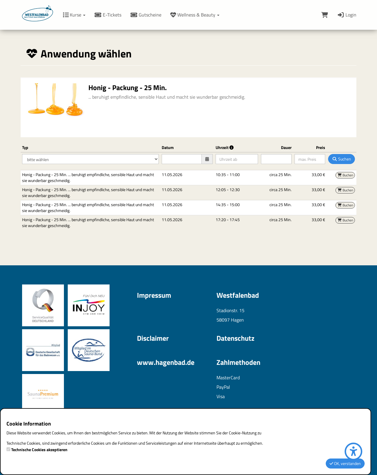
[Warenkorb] (325, 14)
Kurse (74, 14)
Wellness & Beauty (194, 14)
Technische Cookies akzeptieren (39, 450)
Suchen (341, 159)
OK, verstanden (345, 463)
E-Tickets (107, 14)
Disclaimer (153, 338)
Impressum (154, 295)
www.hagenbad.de (165, 362)
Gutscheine (145, 14)
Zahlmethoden (238, 362)
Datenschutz (235, 338)
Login (346, 14)
